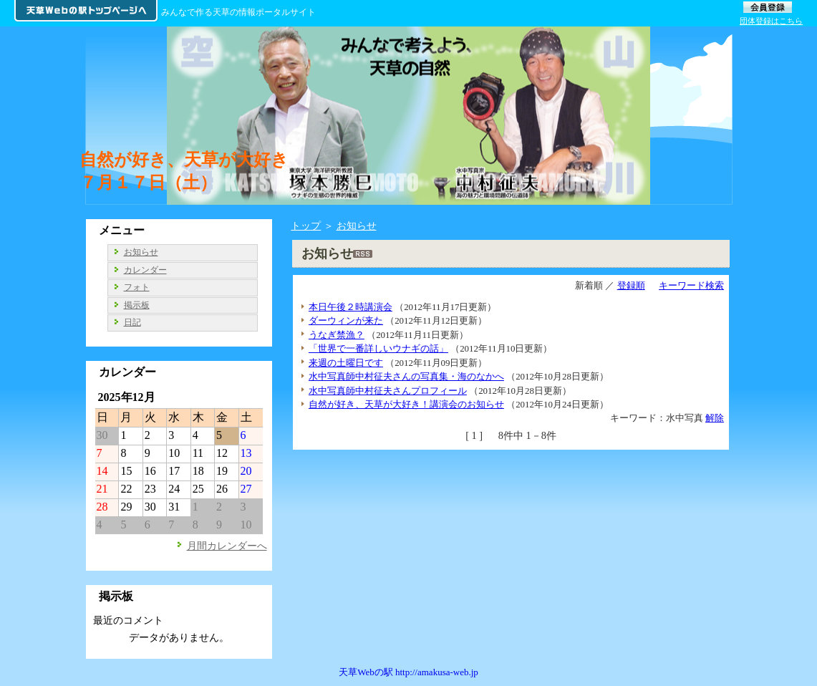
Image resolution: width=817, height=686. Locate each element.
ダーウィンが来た (346, 320)
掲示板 (137, 305)
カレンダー (145, 270)
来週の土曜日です (346, 362)
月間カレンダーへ (227, 545)
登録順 (631, 285)
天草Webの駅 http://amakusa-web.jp (408, 672)
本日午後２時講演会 (350, 306)
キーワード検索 (691, 285)
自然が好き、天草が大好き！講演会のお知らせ (406, 404)
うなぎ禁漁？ (336, 334)
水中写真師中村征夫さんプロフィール (388, 390)
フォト (137, 287)
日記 (132, 322)
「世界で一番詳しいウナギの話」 (378, 348)
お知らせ (357, 225)
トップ (306, 225)
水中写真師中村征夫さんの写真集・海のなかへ (406, 376)
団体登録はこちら (771, 20)
